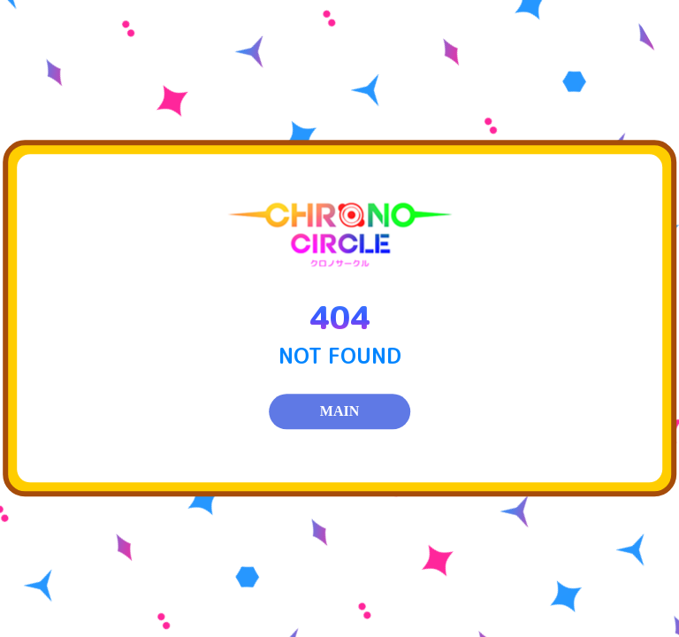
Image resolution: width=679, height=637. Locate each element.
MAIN (339, 411)
